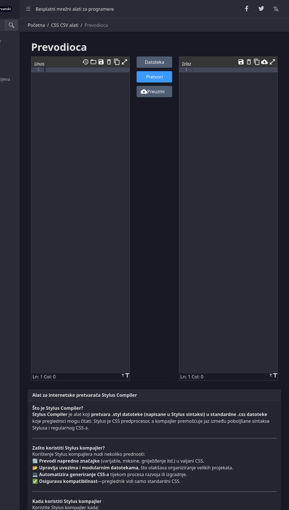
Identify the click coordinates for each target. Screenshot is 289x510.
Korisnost (17, 205)
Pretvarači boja (22, 230)
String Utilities (21, 54)
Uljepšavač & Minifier (29, 41)
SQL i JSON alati (23, 180)
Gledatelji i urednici (27, 192)
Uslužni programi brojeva (33, 79)
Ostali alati (18, 255)
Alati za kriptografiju (28, 92)
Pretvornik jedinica (26, 218)
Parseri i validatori (26, 129)
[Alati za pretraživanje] (32, 25)
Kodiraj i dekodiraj (26, 117)
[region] (38, 264)
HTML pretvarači (24, 142)
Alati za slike (20, 243)
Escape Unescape (25, 104)
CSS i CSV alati (21, 155)
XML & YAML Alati (25, 167)
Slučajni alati (20, 66)
